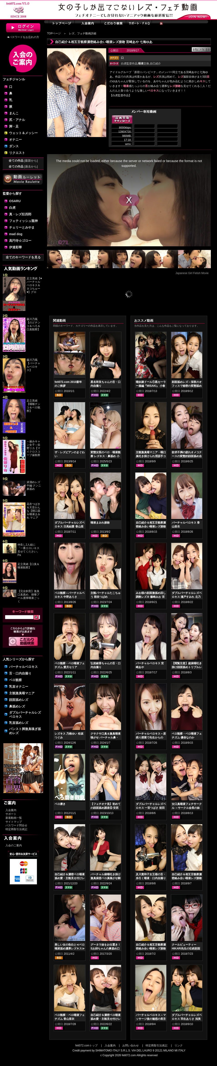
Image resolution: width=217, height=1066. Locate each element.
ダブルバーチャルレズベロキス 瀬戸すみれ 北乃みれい (187, 596)
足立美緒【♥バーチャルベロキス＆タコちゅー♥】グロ (34, 285)
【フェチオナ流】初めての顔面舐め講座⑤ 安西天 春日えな (106, 807)
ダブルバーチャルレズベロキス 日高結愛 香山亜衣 (70, 526)
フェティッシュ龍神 (23, 221)
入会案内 (10, 810)
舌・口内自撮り (20, 673)
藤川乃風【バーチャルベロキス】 (33, 365)
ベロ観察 (15, 680)
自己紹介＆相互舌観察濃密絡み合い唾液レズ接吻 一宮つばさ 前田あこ (151, 948)
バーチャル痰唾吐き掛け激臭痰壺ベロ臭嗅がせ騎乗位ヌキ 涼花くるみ (106, 878)
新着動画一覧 (13, 817)
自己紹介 (155, 63)
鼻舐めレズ (17, 706)
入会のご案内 (13, 845)
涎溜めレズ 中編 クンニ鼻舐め (34, 486)
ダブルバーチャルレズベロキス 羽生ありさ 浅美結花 (187, 1018)
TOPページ (54, 33)
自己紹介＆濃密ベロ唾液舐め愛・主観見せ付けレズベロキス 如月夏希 (106, 1018)
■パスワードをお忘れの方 (23, 37)
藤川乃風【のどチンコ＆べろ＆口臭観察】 (33, 324)
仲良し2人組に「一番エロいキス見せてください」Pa (28, 550)
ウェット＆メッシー (23, 133)
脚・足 (14, 126)
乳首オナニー (18, 686)
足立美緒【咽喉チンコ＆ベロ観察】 (33, 405)
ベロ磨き (60, 804)
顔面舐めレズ (18, 700)
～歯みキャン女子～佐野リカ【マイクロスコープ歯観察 (33, 448)
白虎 (12, 207)
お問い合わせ (130, 1045)
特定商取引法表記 (16, 829)
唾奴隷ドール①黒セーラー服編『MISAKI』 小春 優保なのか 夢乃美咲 (151, 385)
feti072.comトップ (86, 1045)
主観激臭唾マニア (22, 693)
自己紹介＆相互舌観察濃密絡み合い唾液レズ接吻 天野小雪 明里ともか (187, 878)
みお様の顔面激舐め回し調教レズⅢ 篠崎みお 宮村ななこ (151, 596)
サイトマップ (13, 821)
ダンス (14, 146)
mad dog (15, 234)
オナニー (15, 139)
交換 (143, 63)
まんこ (14, 113)
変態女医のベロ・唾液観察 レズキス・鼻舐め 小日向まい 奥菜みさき (106, 456)
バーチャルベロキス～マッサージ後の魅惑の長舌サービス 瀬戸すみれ (151, 1018)
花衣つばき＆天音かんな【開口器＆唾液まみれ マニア (33, 510)
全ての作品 (23, 160)
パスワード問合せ (16, 825)
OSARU (15, 201)
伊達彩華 (15, 247)
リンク (178, 1045)
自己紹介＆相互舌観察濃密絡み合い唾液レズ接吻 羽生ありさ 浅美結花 (151, 526)
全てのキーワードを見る (23, 257)
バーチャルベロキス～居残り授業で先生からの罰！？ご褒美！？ (151, 737)
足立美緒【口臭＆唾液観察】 (28, 565)
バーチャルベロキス (23, 667)
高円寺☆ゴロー (20, 240)
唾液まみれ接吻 (100, 522)
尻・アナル (17, 120)
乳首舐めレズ (18, 723)
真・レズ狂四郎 (20, 214)
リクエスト (17, 153)
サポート (10, 814)
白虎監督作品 (129, 63)
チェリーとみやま (22, 227)
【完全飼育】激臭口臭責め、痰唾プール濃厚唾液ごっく (28, 596)
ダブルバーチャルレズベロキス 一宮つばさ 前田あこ (151, 807)
